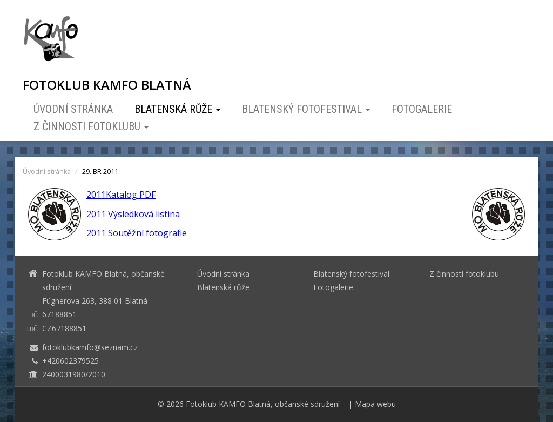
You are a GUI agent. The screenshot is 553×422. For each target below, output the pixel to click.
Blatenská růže (177, 109)
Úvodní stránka (73, 109)
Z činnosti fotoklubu (91, 126)
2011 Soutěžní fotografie (136, 233)
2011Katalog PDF (121, 194)
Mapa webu (375, 404)
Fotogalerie (422, 109)
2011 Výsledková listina (133, 214)
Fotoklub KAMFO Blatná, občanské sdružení (263, 404)
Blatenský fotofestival (306, 109)
